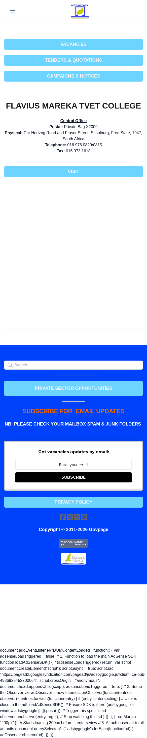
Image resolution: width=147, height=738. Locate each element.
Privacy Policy (73, 502)
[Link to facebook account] (63, 517)
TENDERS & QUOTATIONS (73, 60)
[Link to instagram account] (77, 517)
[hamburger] (12, 11)
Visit (73, 171)
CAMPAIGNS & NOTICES (73, 76)
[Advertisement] (73, 218)
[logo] (80, 11)
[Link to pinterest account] (84, 517)
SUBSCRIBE (73, 477)
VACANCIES (73, 44)
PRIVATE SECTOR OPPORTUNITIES (73, 388)
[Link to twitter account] (70, 517)
